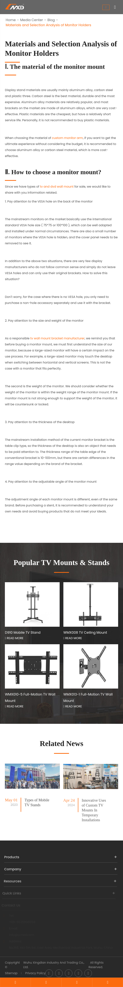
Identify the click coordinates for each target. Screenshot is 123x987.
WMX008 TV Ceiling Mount (85, 632)
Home (11, 20)
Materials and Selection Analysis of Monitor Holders (48, 25)
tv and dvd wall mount (57, 186)
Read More (14, 638)
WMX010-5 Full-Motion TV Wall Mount (30, 697)
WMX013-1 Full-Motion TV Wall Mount (88, 697)
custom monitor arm (67, 138)
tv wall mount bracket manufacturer (57, 338)
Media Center (31, 20)
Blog (51, 20)
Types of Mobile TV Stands (37, 805)
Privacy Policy (35, 973)
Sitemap (11, 973)
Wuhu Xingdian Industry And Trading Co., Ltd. (53, 964)
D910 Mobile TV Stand (22, 632)
